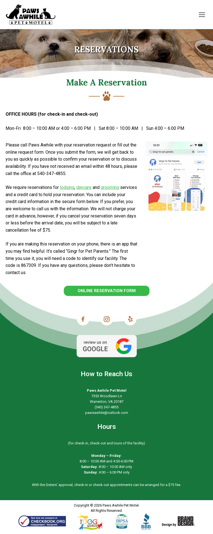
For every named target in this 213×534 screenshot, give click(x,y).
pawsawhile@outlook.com (106, 413)
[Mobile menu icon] (201, 14)
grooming (110, 187)
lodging (67, 187)
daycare (84, 187)
